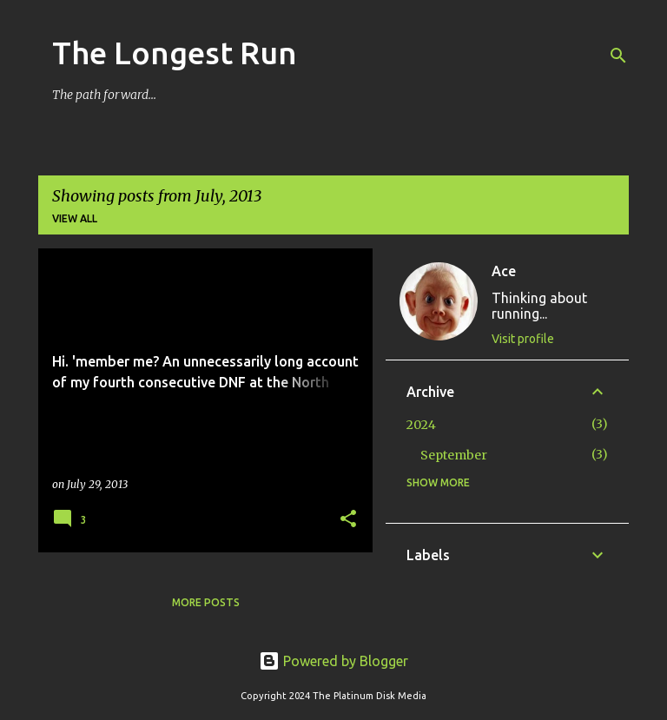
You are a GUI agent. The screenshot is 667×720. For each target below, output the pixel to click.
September (453, 455)
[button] (348, 520)
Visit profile (523, 339)
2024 (421, 425)
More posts (206, 602)
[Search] (618, 55)
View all (74, 218)
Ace (504, 271)
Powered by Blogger (333, 661)
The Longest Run (174, 52)
